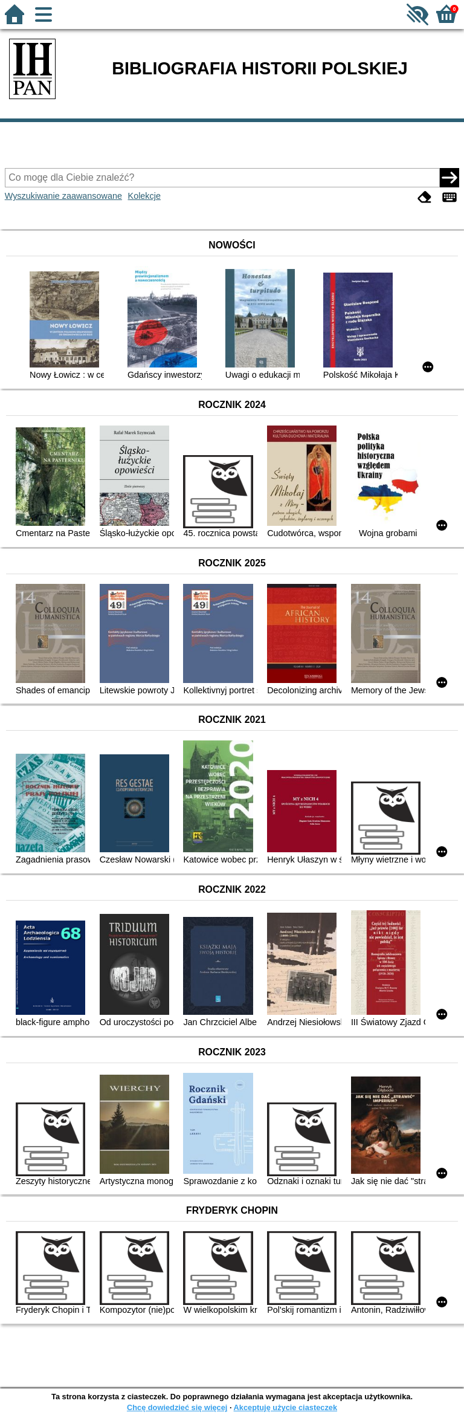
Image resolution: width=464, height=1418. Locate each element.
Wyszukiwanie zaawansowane (63, 196)
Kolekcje (144, 196)
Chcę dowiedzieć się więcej (177, 1407)
